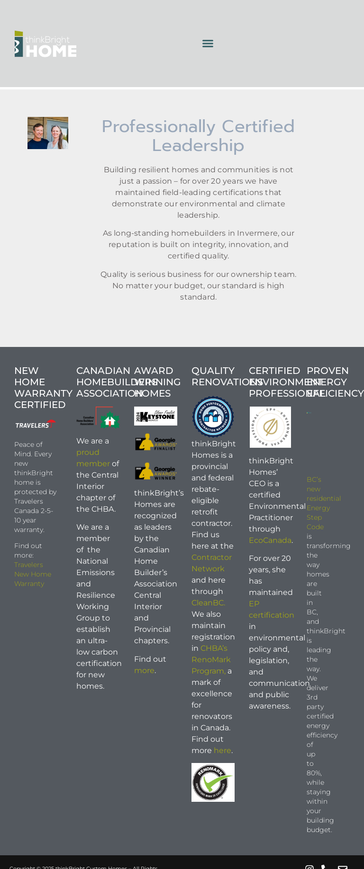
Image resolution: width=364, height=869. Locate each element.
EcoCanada (270, 540)
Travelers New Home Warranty (32, 574)
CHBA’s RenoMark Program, (211, 659)
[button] (208, 44)
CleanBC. (208, 602)
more (144, 670)
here (222, 750)
